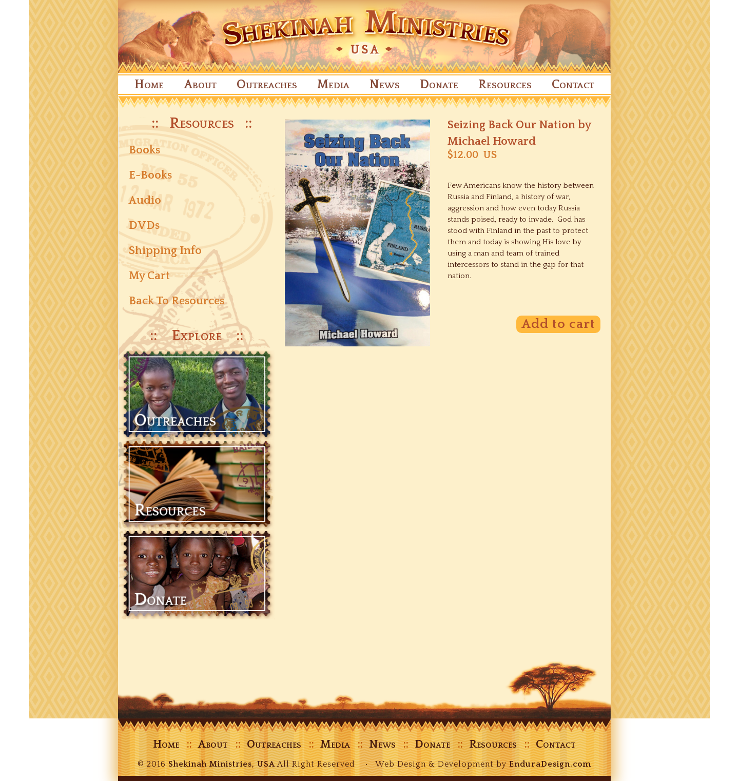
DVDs (144, 225)
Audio (145, 200)
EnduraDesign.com (550, 764)
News (384, 84)
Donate (439, 84)
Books (144, 150)
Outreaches (267, 84)
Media (333, 84)
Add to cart (558, 324)
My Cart (149, 275)
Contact (573, 84)
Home (149, 84)
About (200, 84)
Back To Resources (176, 301)
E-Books (150, 175)
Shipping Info (165, 250)
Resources (505, 84)
